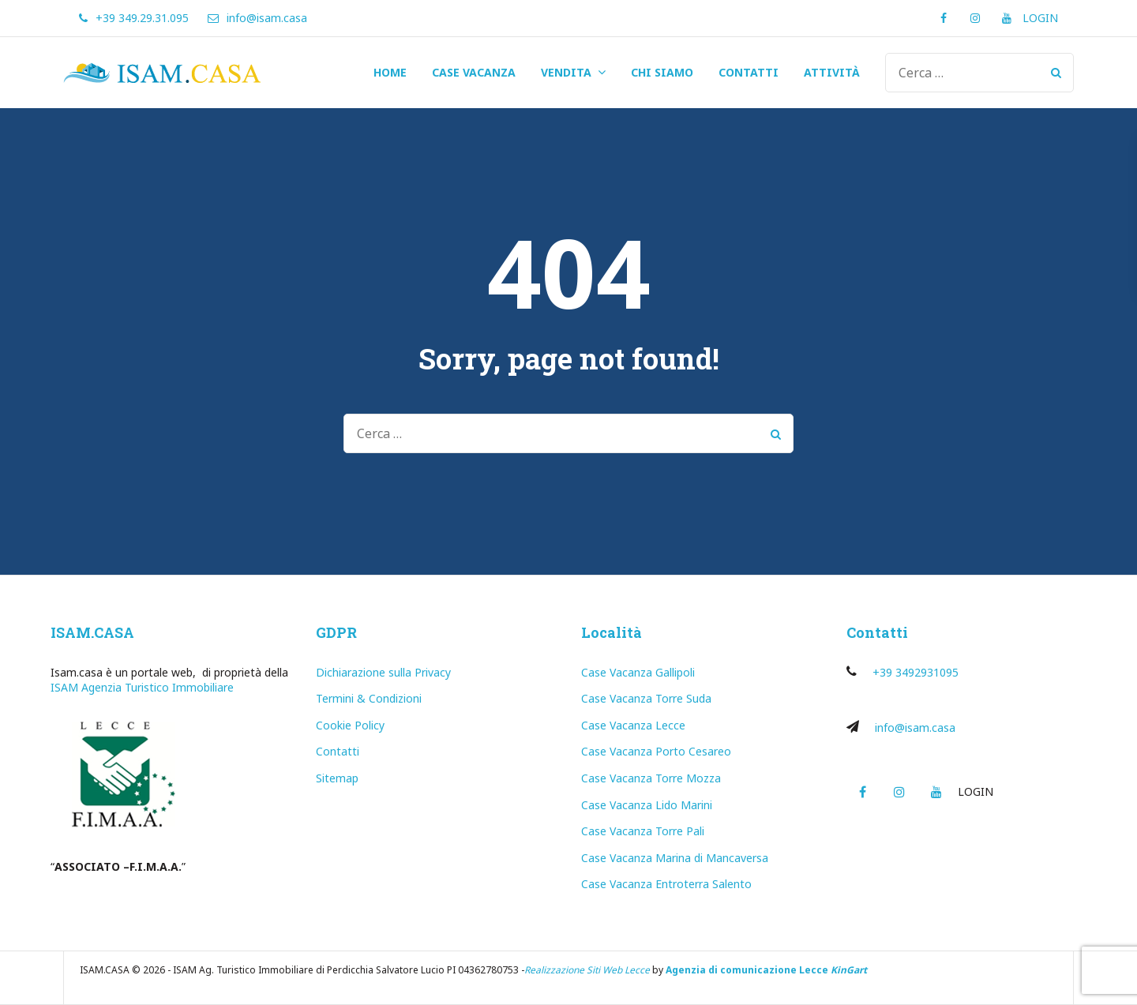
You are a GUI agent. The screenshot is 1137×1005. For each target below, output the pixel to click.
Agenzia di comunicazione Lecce (747, 970)
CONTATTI (749, 72)
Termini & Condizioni (369, 698)
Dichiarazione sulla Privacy (383, 672)
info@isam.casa (915, 727)
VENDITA (566, 72)
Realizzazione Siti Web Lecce (587, 970)
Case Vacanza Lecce (633, 725)
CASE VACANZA (474, 72)
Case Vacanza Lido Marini (646, 804)
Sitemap (337, 778)
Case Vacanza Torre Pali (642, 830)
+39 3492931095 (915, 672)
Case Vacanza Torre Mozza (651, 778)
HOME (390, 72)
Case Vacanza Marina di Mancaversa (674, 857)
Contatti (337, 751)
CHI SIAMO (662, 72)
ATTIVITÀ (832, 72)
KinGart (849, 970)
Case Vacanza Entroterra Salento (666, 883)
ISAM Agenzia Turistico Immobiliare (142, 687)
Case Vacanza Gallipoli (638, 672)
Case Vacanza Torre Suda (646, 698)
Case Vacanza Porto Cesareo (656, 751)
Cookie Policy (350, 725)
